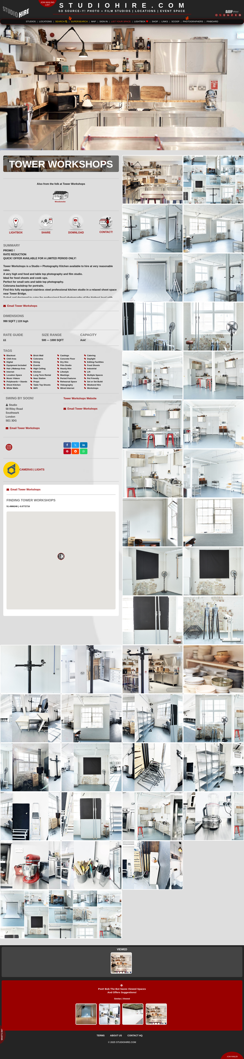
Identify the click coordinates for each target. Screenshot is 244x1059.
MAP (93, 21)
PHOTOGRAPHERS (193, 21)
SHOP (155, 21)
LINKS (164, 21)
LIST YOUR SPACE (121, 21)
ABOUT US (116, 1035)
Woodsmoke (60, 197)
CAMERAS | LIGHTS (23, 469)
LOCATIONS (45, 21)
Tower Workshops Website (80, 398)
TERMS (101, 1035)
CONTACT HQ (134, 1035)
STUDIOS (31, 21)
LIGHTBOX (141, 21)
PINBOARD (212, 21)
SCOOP (175, 21)
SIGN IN (103, 21)
